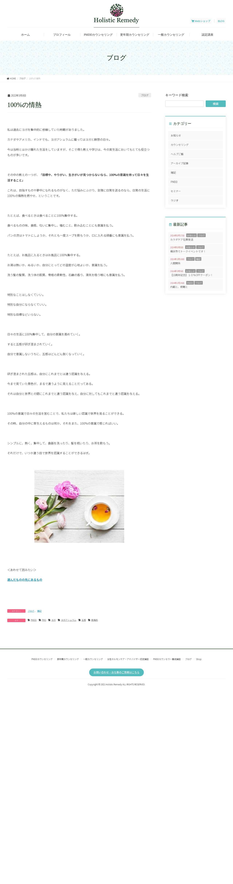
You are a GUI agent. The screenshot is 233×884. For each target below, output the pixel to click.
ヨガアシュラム (68, 619)
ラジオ (174, 200)
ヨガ (53, 619)
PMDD (34, 619)
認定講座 (207, 34)
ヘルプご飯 (177, 154)
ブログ (145, 95)
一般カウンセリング (171, 34)
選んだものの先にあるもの (24, 579)
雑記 (39, 610)
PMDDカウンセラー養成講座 (167, 659)
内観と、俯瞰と (179, 287)
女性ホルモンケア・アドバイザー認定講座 (128, 659)
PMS (44, 619)
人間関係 (175, 263)
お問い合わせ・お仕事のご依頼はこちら (116, 672)
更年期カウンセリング (134, 34)
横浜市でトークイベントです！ (188, 251)
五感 (84, 619)
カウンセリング (180, 144)
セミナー (176, 191)
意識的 (94, 619)
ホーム (25, 34)
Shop (199, 659)
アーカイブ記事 (179, 163)
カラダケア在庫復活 (181, 239)
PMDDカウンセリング (98, 34)
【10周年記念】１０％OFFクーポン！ (191, 275)
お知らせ (176, 135)
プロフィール (62, 34)
